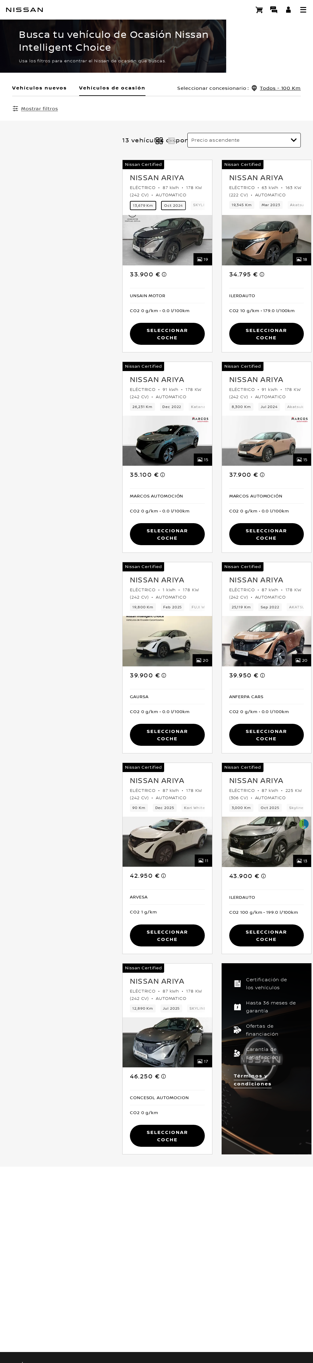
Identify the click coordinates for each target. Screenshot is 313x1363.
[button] (303, 9)
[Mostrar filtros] (35, 108)
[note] (54, 274)
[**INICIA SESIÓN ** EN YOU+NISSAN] (288, 9)
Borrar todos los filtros (164, 108)
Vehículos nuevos (39, 87)
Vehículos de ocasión (112, 87)
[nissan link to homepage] (24, 9)
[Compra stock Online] (259, 9)
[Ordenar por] (244, 140)
